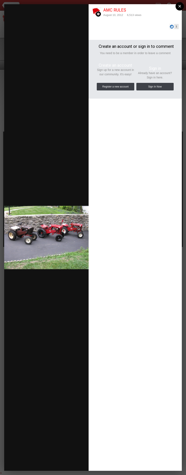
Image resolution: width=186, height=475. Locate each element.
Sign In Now (155, 86)
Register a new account (115, 86)
